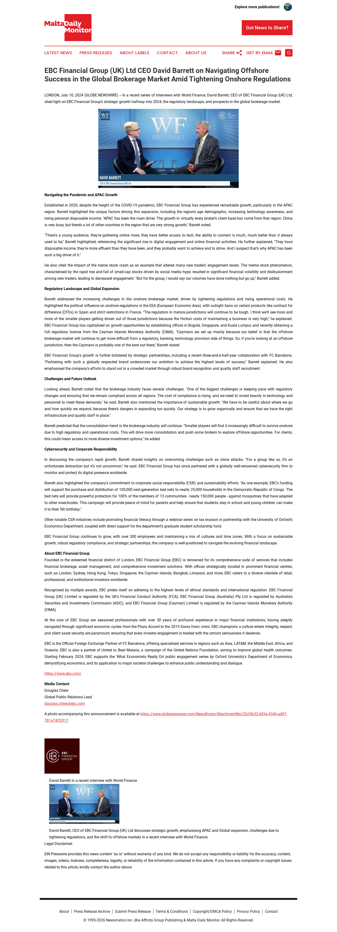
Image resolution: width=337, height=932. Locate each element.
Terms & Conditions (172, 911)
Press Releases (96, 52)
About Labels (134, 52)
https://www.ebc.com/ (62, 673)
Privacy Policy (248, 911)
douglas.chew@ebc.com (64, 703)
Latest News (58, 52)
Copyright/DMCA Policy (212, 911)
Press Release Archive (92, 911)
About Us (195, 52)
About (64, 911)
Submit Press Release (133, 911)
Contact (167, 52)
